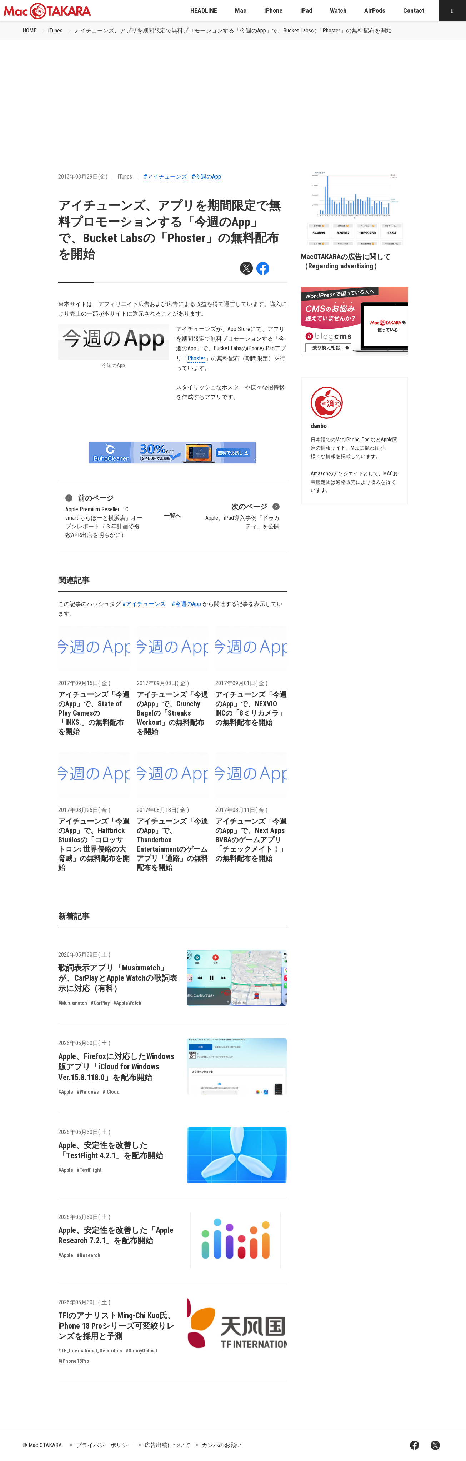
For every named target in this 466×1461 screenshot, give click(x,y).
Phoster (196, 358)
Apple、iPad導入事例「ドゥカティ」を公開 (242, 515)
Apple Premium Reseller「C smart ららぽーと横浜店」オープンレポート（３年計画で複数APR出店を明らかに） (103, 515)
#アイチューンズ (165, 176)
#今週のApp (206, 176)
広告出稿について (167, 1445)
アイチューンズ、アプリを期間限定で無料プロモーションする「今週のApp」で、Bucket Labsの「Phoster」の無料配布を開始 (233, 30)
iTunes (55, 30)
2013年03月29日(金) (82, 176)
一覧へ (172, 515)
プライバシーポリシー (104, 1445)
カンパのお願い (222, 1445)
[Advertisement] (233, 93)
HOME (29, 30)
